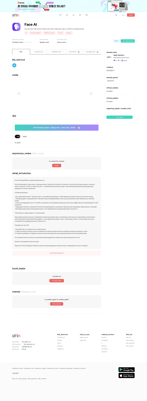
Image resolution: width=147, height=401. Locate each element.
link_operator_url (29, 344)
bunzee (103, 337)
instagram (104, 340)
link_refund (129, 346)
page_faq (83, 340)
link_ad (24, 349)
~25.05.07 (110, 81)
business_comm (53, 368)
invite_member (57, 304)
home (59, 343)
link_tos (128, 337)
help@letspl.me (27, 347)
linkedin (103, 346)
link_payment (130, 343)
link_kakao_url (26, 342)
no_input (109, 101)
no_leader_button (57, 280)
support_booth (127, 41)
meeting (60, 346)
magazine (60, 349)
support (119, 117)
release (59, 340)
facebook (104, 349)
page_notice (84, 337)
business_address (66, 368)
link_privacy (130, 340)
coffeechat (61, 337)
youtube (104, 352)
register (57, 165)
